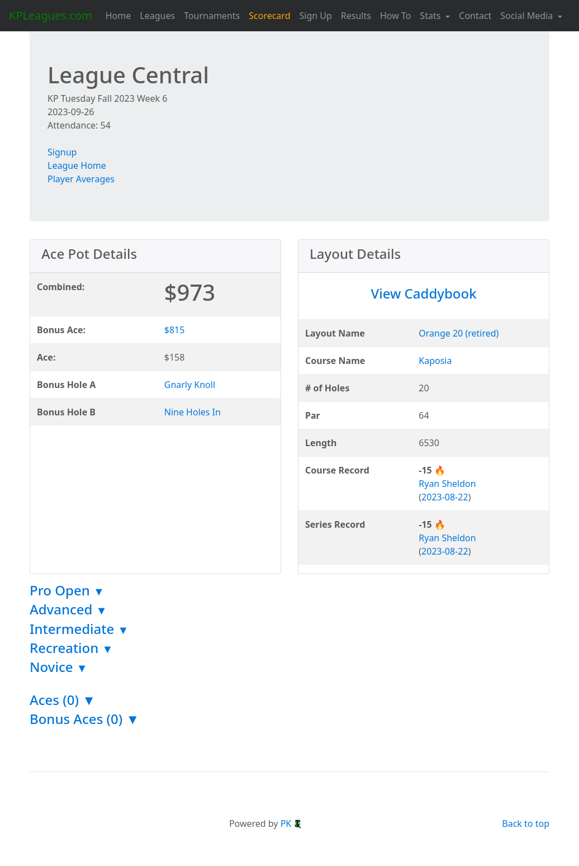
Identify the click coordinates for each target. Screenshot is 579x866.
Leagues (157, 16)
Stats (431, 16)
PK (292, 823)
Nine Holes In (192, 412)
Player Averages (81, 179)
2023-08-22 (444, 497)
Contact (475, 16)
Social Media (527, 16)
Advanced (68, 609)
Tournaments (212, 16)
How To (395, 16)
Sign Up (315, 16)
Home (118, 16)
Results (356, 16)
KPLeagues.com (50, 15)
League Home (77, 165)
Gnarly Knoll (189, 384)
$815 (174, 330)
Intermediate (79, 628)
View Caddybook (423, 293)
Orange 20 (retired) (459, 333)
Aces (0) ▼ (63, 699)
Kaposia (435, 360)
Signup (62, 152)
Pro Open (67, 590)
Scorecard (269, 16)
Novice (59, 666)
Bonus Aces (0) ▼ (84, 718)
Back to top (525, 823)
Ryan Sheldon (447, 483)
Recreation (71, 647)
